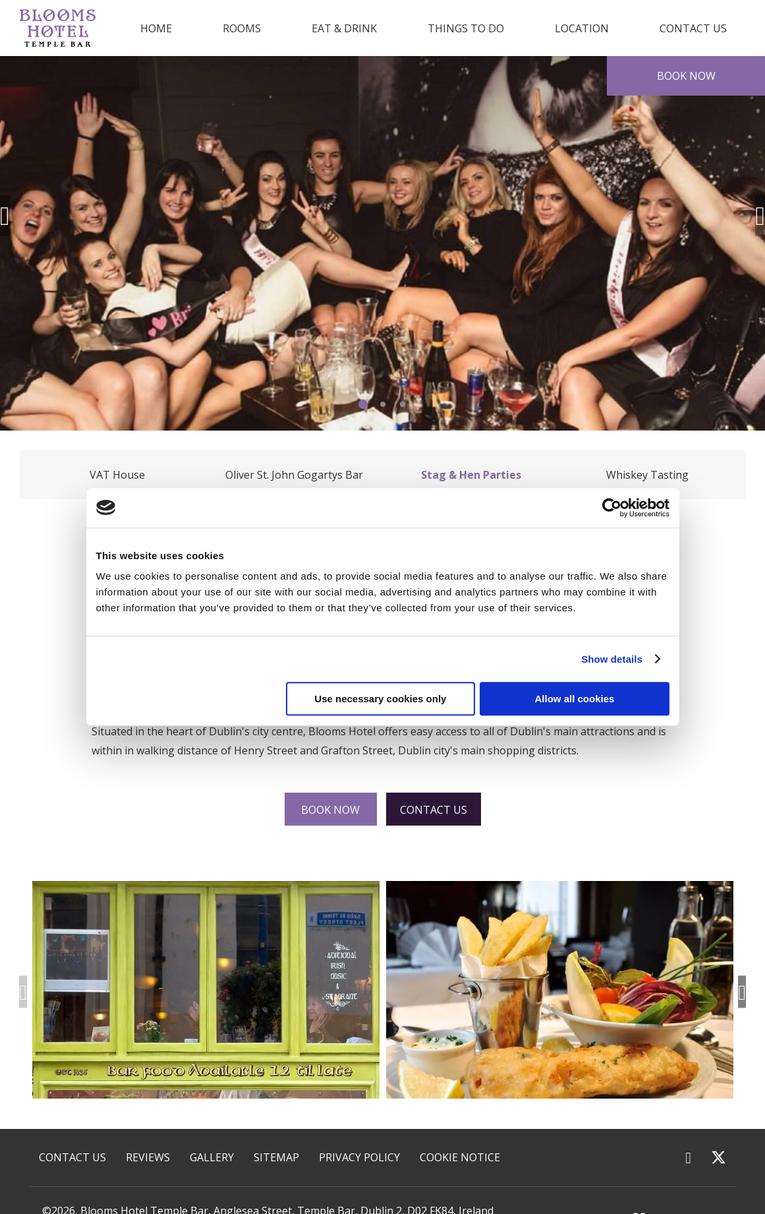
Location (582, 28)
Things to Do (466, 28)
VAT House (117, 475)
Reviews (148, 1157)
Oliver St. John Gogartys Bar (294, 475)
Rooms (242, 28)
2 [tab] (382, 404)
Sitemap (276, 1157)
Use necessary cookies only (380, 698)
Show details (611, 659)
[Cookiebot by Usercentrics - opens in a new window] (611, 508)
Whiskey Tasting (647, 475)
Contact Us (693, 28)
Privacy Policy (359, 1157)
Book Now (330, 810)
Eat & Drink (344, 28)
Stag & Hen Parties (471, 475)
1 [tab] (363, 404)
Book (686, 75)
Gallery (212, 1157)
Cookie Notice (460, 1157)
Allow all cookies (575, 698)
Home (156, 28)
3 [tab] (402, 404)
